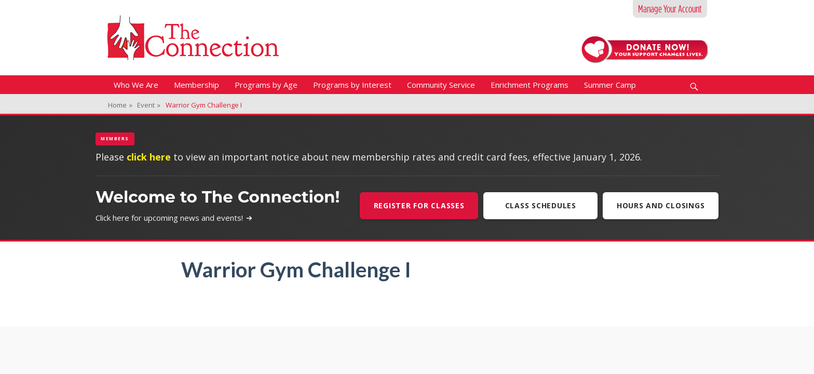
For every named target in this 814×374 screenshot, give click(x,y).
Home (120, 105)
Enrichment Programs (529, 84)
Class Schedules (540, 205)
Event (148, 105)
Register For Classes (418, 205)
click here (149, 157)
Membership (196, 84)
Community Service (441, 84)
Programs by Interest (352, 84)
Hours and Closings (661, 205)
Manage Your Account (670, 9)
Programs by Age (266, 84)
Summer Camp (610, 84)
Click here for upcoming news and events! (174, 217)
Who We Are (136, 84)
